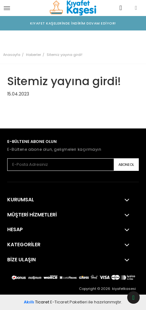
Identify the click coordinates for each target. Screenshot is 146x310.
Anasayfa (11, 54)
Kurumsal (20, 199)
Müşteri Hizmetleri (32, 214)
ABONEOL (126, 164)
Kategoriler (23, 244)
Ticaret (36, 302)
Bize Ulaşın (21, 259)
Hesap (15, 229)
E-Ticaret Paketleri (68, 302)
